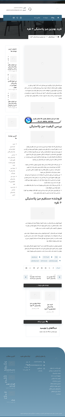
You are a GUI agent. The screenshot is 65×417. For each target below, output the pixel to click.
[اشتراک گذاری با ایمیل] (26, 268)
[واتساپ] (20, 17)
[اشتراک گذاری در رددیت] (41, 268)
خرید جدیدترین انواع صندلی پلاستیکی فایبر (11, 148)
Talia (56, 257)
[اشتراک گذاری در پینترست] (45, 268)
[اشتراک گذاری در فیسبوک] (53, 268)
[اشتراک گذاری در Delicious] (37, 268)
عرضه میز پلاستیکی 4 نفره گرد (12, 170)
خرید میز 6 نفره (44, 261)
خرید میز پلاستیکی (35, 261)
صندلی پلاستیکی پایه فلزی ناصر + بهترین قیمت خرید (11, 160)
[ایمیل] (13, 17)
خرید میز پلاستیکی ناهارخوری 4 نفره (12, 180)
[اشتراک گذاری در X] (49, 268)
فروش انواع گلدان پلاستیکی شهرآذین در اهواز (12, 81)
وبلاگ (27, 365)
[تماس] (17, 17)
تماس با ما (26, 370)
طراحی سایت (59, 413)
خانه (28, 362)
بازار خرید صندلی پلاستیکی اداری (12, 191)
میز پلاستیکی (34, 257)
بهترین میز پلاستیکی (53, 261)
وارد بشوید (42, 332)
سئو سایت (52, 413)
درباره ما (27, 367)
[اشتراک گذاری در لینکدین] (34, 268)
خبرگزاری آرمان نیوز (30, 413)
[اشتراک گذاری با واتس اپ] (30, 268)
